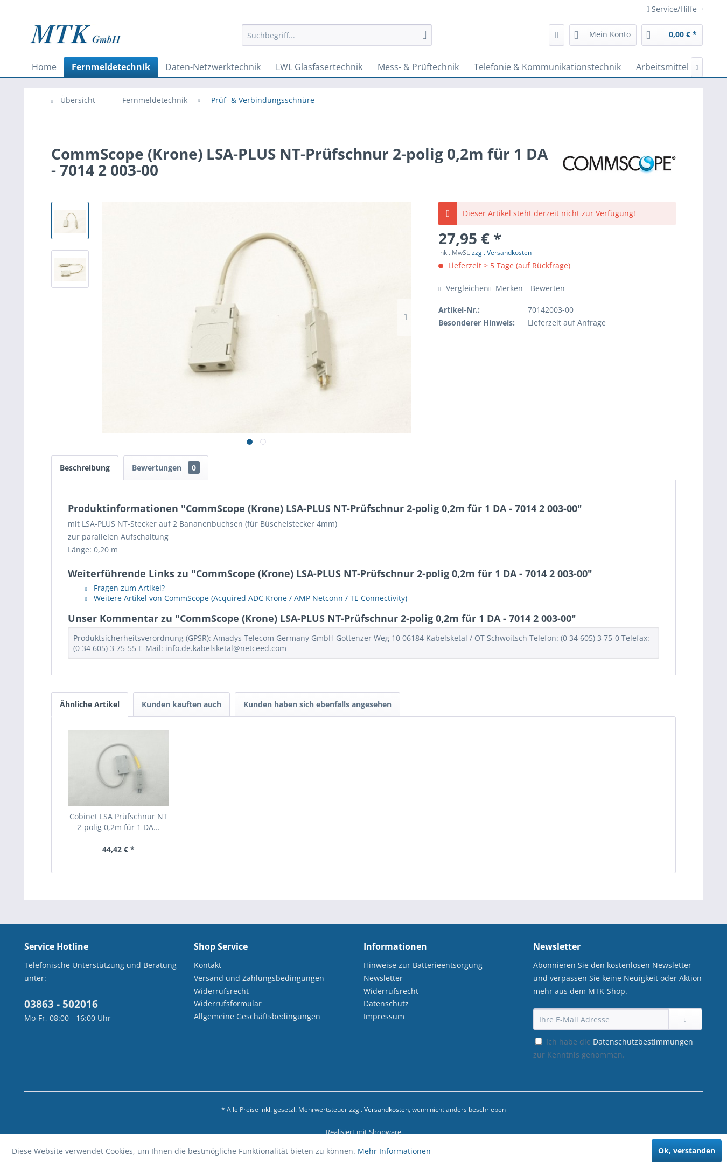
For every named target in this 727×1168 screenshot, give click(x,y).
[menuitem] (337, 40)
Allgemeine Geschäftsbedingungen (257, 1016)
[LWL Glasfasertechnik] (319, 67)
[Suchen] (424, 35)
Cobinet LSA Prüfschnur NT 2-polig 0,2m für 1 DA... (118, 821)
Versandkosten (386, 1109)
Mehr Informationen (394, 1151)
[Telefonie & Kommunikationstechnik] (547, 67)
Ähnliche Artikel (90, 704)
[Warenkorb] (672, 35)
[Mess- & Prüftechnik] (418, 67)
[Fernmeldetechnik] (111, 67)
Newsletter (383, 978)
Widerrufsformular (228, 1003)
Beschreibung (85, 467)
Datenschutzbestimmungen (643, 1041)
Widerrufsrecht (221, 991)
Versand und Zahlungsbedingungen (259, 978)
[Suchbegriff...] (337, 35)
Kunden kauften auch (181, 704)
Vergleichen (463, 288)
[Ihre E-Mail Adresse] (601, 1019)
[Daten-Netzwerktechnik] (213, 67)
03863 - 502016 (61, 1004)
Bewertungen (166, 467)
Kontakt (207, 965)
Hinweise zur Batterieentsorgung (423, 965)
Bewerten (544, 288)
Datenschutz (386, 1003)
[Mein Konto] (603, 35)
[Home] (44, 67)
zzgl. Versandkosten (502, 252)
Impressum (384, 1016)
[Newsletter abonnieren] (685, 1019)
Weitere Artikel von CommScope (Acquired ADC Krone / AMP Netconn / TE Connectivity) (246, 598)
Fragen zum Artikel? (125, 588)
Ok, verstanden (686, 1150)
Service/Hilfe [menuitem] (673, 9)
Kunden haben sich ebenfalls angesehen (317, 704)
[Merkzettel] (556, 35)
